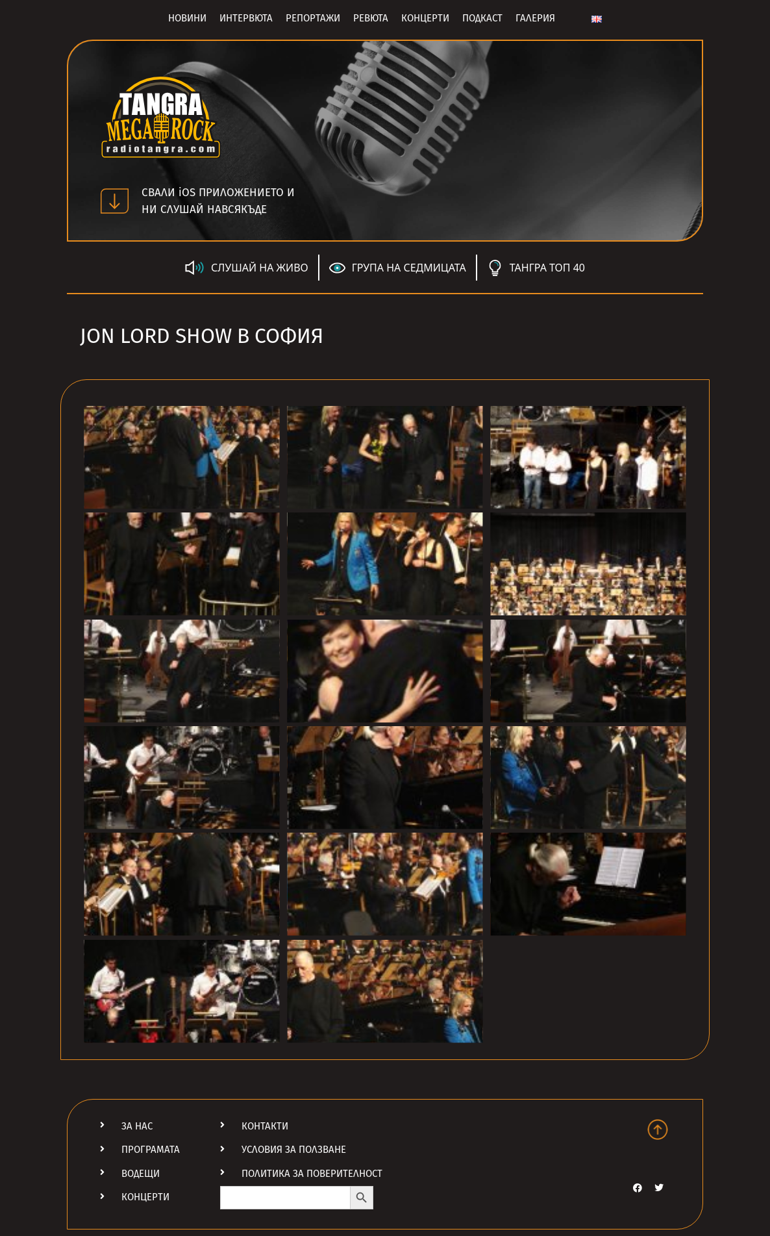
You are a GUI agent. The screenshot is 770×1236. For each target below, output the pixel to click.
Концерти (425, 18)
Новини (187, 18)
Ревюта (370, 18)
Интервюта (246, 18)
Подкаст (482, 18)
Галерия (535, 18)
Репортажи (313, 18)
